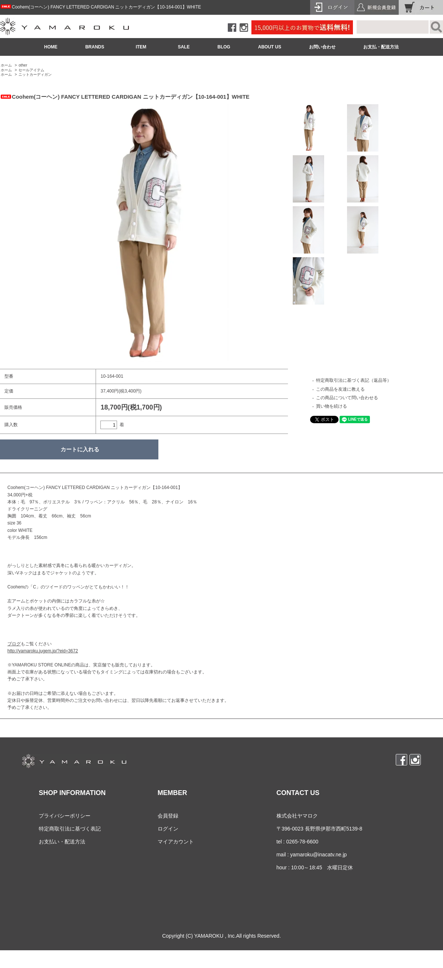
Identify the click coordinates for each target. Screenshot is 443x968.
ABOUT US (269, 47)
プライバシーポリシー (64, 816)
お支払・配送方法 (381, 47)
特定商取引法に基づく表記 (70, 829)
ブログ (14, 643)
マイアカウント (176, 842)
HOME (51, 47)
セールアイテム (31, 70)
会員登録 (168, 816)
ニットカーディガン (35, 74)
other (22, 65)
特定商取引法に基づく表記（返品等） (353, 380)
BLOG (223, 47)
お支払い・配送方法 (62, 842)
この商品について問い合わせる (347, 397)
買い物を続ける (331, 406)
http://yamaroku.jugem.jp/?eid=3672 (42, 650)
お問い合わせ (322, 47)
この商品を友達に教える (340, 389)
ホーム (6, 65)
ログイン (168, 829)
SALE (184, 47)
